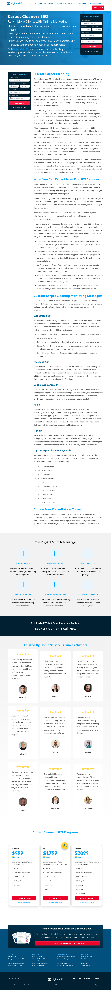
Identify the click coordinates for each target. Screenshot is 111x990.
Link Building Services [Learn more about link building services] (63, 963)
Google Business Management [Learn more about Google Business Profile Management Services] (66, 956)
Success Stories (40, 3)
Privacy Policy (93, 985)
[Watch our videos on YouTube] (21, 978)
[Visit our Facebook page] (12, 978)
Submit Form (92, 46)
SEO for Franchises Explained (16, 963)
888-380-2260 (97, 3)
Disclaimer (56, 985)
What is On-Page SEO (38, 958)
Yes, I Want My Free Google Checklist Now (68, 943)
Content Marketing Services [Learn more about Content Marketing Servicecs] (65, 958)
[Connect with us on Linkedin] (18, 978)
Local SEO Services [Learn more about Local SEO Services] (62, 960)
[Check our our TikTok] (24, 978)
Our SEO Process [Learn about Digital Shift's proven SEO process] (86, 958)
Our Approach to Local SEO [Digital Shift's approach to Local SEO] (16, 958)
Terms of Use (68, 985)
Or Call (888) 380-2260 (91, 52)
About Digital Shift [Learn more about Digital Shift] (86, 956)
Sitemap (45, 985)
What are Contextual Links (40, 963)
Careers (87, 978)
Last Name (95, 26)
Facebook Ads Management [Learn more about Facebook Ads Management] (65, 965)
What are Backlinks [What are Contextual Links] (38, 965)
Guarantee (77, 978)
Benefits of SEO (12, 956)
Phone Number (85, 38)
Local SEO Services (13, 960)
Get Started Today (24, 898)
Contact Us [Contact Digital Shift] (84, 963)
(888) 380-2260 (20, 49)
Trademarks (80, 985)
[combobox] (83, 41)
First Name (84, 26)
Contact (96, 978)
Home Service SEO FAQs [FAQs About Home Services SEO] (15, 965)
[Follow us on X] (9, 978)
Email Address (85, 32)
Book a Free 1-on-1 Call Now (55, 628)
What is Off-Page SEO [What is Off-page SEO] (38, 956)
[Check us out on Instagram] (15, 978)
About (51, 3)
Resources (61, 3)
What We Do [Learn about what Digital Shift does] (85, 960)
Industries (83, 3)
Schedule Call (98, 8)
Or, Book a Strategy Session (24, 902)
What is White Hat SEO (39, 960)
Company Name (85, 20)
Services (72, 3)
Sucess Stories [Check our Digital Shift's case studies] (85, 965)
